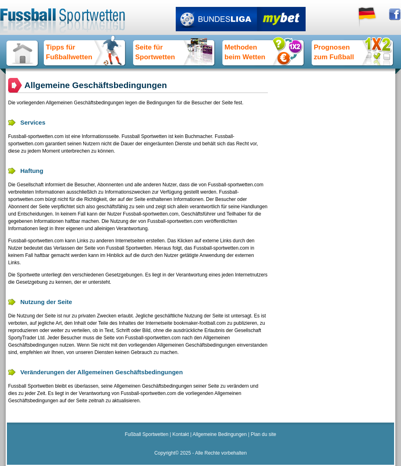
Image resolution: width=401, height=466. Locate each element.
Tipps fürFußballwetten (69, 52)
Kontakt (180, 434)
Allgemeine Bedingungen (220, 434)
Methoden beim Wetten (244, 52)
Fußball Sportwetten (146, 434)
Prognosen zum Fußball (334, 52)
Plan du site (263, 434)
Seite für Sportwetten (155, 52)
